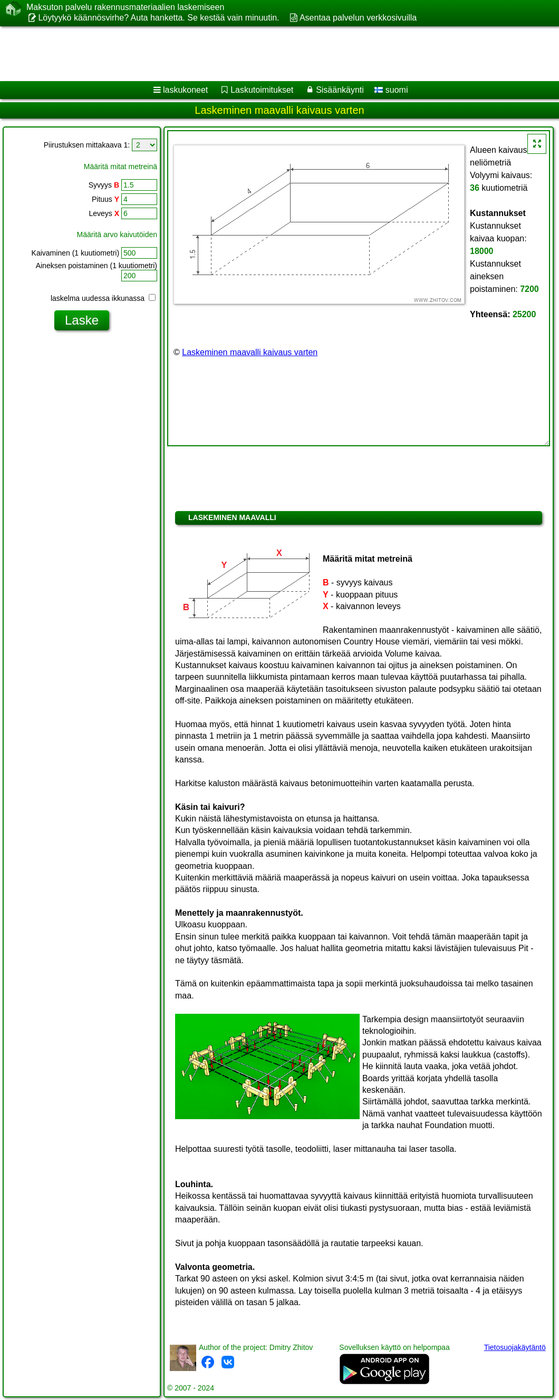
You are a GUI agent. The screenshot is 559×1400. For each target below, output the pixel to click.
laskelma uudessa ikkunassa (103, 298)
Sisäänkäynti (340, 89)
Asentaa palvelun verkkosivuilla (358, 17)
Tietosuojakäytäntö (515, 1347)
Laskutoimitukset (261, 89)
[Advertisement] (269, 53)
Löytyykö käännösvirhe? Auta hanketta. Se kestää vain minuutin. (158, 17)
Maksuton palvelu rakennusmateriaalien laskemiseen (125, 7)
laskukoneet (185, 89)
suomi (391, 89)
